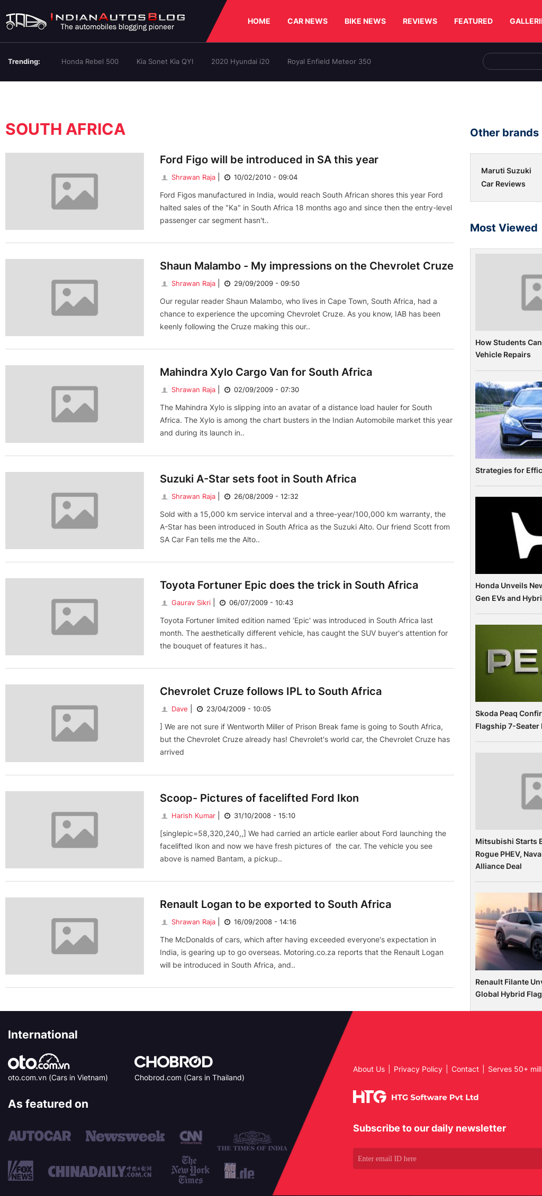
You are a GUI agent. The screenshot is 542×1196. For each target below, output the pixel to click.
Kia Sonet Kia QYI (165, 61)
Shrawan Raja (187, 177)
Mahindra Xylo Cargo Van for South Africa (266, 372)
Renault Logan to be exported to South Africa (275, 904)
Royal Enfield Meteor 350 (329, 61)
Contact (465, 1068)
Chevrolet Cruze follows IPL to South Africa (271, 691)
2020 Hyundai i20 (240, 61)
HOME (259, 20)
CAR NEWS (307, 20)
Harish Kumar (187, 815)
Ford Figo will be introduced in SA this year (269, 159)
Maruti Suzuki (506, 170)
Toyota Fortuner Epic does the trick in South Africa (289, 585)
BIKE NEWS (365, 20)
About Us (369, 1068)
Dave (174, 708)
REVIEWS (420, 20)
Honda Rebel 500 (90, 61)
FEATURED (473, 20)
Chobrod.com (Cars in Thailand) (189, 1077)
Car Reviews (503, 183)
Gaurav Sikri (185, 602)
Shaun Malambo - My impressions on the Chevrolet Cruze (307, 265)
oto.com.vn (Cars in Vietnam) (58, 1077)
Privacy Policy (418, 1068)
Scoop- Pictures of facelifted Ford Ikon (259, 798)
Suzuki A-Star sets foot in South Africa (258, 478)
